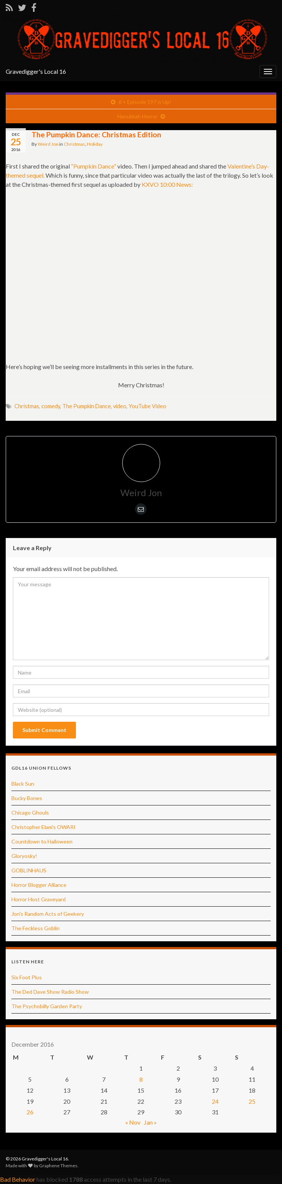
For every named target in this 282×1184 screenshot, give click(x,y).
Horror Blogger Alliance (38, 885)
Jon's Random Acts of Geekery (47, 913)
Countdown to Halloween (41, 841)
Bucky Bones (26, 798)
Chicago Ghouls (30, 812)
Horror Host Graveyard (38, 899)
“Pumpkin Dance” (93, 166)
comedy (50, 406)
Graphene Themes (58, 1165)
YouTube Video (147, 406)
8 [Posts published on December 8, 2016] (141, 1079)
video (119, 406)
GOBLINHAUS (28, 870)
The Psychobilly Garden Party (46, 1006)
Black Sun (22, 783)
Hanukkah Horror (137, 116)
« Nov (132, 1122)
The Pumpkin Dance (86, 406)
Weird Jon (48, 144)
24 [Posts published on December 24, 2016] (215, 1101)
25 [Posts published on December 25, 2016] (252, 1101)
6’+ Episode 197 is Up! (144, 102)
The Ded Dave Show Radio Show (50, 991)
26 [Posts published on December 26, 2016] (30, 1112)
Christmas (74, 144)
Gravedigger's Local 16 (36, 71)
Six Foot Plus (26, 977)
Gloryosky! (24, 856)
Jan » (150, 1122)
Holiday (94, 144)
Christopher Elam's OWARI (43, 827)
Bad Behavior (17, 1179)
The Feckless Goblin (35, 928)
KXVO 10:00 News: (167, 184)
